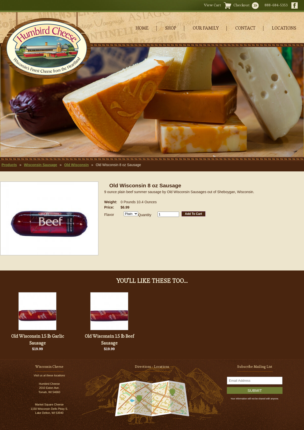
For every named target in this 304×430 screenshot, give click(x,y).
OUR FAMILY (206, 28)
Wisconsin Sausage (40, 165)
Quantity (144, 215)
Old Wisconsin (76, 165)
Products (9, 165)
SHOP (170, 28)
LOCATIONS (284, 28)
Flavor (109, 215)
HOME (142, 28)
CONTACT (245, 28)
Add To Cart (193, 214)
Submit (255, 390)
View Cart (212, 5)
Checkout (241, 5)
